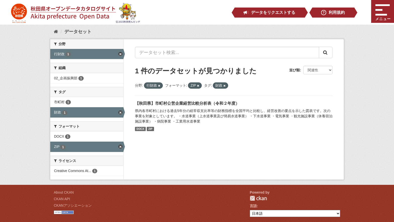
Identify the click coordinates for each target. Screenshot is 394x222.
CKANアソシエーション (73, 205)
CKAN (258, 198)
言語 (253, 206)
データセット (77, 31)
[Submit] (325, 52)
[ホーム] (56, 31)
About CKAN (64, 192)
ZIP (150, 128)
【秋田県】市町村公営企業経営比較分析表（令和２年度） (187, 103)
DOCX (140, 128)
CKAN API (62, 199)
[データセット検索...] (227, 52)
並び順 (294, 70)
